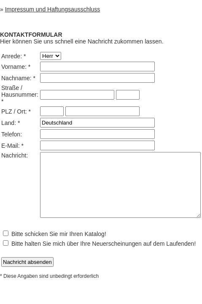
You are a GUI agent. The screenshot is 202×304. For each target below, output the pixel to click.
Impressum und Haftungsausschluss (52, 9)
